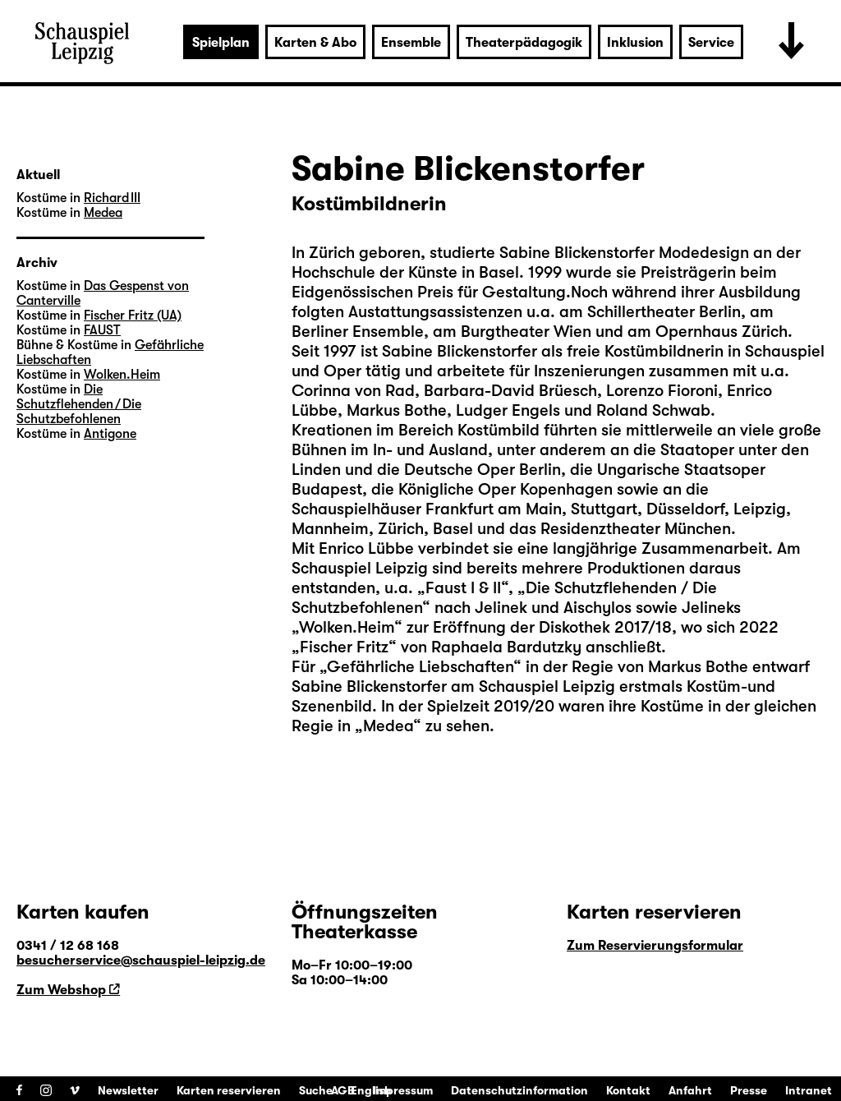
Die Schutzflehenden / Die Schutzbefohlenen (78, 404)
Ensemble (411, 42)
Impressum (403, 1090)
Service (711, 42)
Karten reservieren (229, 1090)
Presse (748, 1090)
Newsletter (128, 1090)
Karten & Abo (315, 42)
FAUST (102, 330)
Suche (316, 1090)
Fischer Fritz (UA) (133, 315)
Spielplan (221, 42)
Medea (103, 212)
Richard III (112, 198)
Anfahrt (690, 1090)
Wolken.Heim (122, 374)
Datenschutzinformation (519, 1090)
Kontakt (628, 1090)
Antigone (110, 433)
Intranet (808, 1090)
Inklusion (635, 42)
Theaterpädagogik (524, 42)
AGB (343, 1090)
